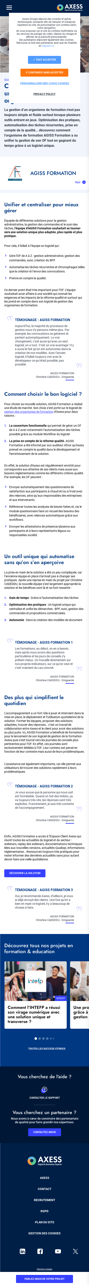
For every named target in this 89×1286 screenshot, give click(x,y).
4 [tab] (47, 1038)
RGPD (44, 1211)
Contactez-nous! (44, 1132)
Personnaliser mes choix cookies (44, 83)
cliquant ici (48, 45)
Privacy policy (44, 94)
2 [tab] (39, 1038)
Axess (44, 1178)
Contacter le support (44, 1092)
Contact (44, 1189)
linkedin (22, 1251)
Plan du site (44, 1222)
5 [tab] (51, 1038)
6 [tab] (53, 1038)
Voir (77, 182)
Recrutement (44, 1200)
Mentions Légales (44, 1269)
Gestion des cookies (44, 1233)
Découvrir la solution (24, 873)
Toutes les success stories (46, 1048)
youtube (58, 1251)
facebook (40, 1251)
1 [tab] (36, 1038)
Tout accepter (44, 59)
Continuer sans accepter (44, 72)
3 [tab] (43, 1038)
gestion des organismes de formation (28, 411)
